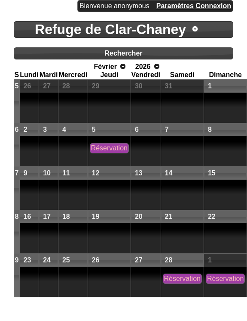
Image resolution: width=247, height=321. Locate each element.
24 (47, 260)
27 (47, 86)
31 (169, 86)
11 (66, 173)
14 (169, 173)
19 (96, 216)
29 (96, 86)
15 (212, 173)
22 (212, 216)
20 (139, 216)
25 (66, 260)
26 (27, 86)
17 (47, 216)
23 (27, 260)
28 (66, 86)
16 (27, 216)
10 (47, 173)
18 (66, 216)
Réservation (109, 148)
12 (96, 173)
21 (169, 216)
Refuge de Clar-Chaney (110, 29)
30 (139, 86)
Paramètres (175, 5)
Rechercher (123, 53)
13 (139, 173)
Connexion (213, 5)
